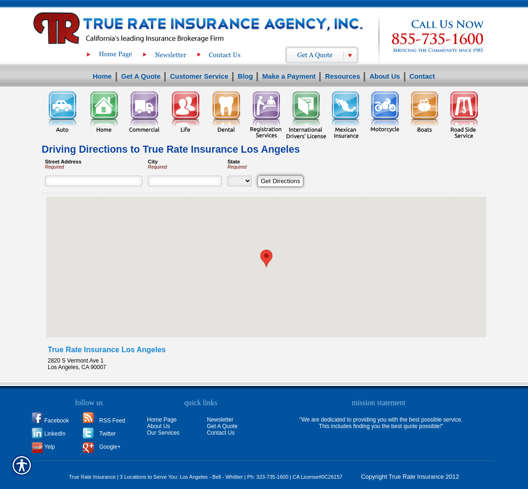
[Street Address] (93, 181)
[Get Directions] (280, 181)
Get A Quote (222, 426)
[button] (266, 258)
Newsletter (220, 419)
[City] (185, 181)
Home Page (161, 419)
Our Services (163, 433)
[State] (239, 181)
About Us (158, 426)
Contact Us (221, 433)
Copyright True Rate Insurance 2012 (410, 476)
